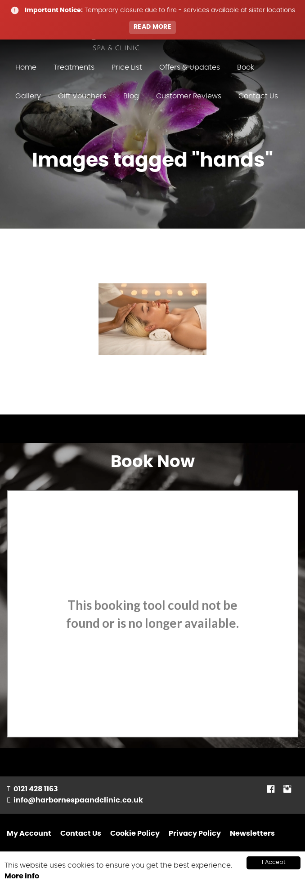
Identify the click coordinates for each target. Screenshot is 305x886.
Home (25, 67)
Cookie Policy (135, 833)
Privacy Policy (195, 833)
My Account (29, 833)
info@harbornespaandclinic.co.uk (78, 800)
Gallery (28, 96)
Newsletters (252, 833)
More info (21, 876)
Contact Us (258, 96)
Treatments (74, 67)
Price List (127, 67)
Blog (131, 96)
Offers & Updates (189, 67)
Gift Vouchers (82, 96)
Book (245, 67)
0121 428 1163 (35, 789)
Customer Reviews (188, 96)
